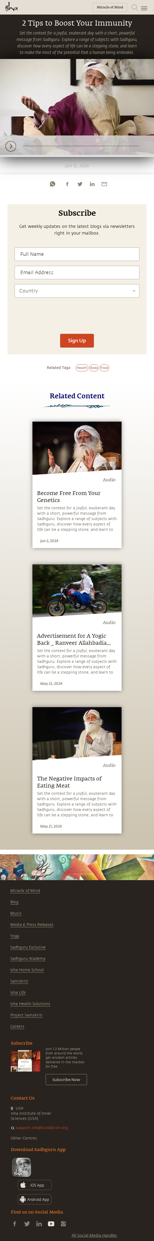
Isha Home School (27, 970)
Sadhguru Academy (27, 959)
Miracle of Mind (25, 891)
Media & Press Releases (31, 925)
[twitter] (79, 184)
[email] (104, 184)
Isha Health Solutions (30, 1004)
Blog (14, 902)
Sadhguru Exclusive (28, 947)
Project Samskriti (26, 1015)
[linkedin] (92, 184)
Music (16, 913)
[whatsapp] (52, 184)
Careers (17, 1026)
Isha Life (18, 993)
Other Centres (24, 1138)
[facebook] (67, 184)
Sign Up (77, 340)
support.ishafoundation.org (42, 1128)
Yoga (14, 936)
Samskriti (19, 981)
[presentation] (77, 312)
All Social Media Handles (94, 1235)
